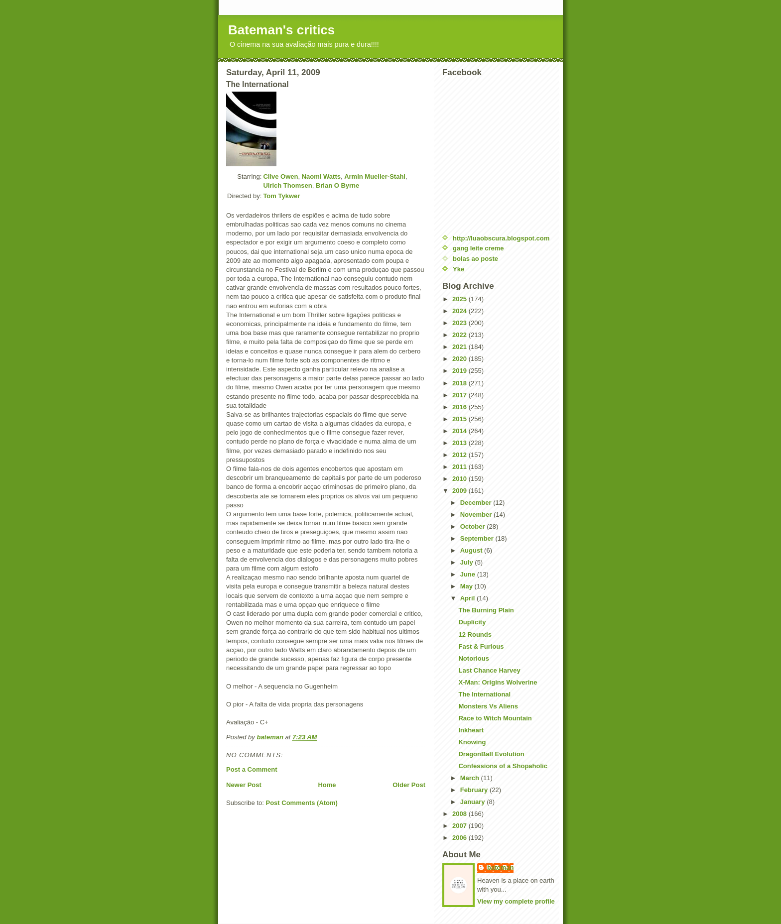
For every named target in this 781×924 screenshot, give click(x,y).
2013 (460, 443)
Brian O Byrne (337, 185)
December (476, 502)
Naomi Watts (321, 176)
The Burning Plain (486, 610)
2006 (460, 837)
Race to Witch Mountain (494, 718)
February (475, 790)
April (468, 598)
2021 (460, 346)
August (472, 550)
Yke (458, 269)
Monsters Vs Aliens (488, 706)
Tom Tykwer (281, 196)
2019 (460, 370)
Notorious (473, 658)
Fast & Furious (481, 646)
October (473, 526)
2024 (460, 311)
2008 (460, 813)
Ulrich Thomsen (287, 185)
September (478, 538)
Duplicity (472, 622)
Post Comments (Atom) (302, 803)
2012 (460, 455)
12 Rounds (474, 634)
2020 (460, 358)
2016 (460, 407)
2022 (460, 335)
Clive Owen (280, 176)
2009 (460, 490)
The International (484, 694)
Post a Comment (251, 769)
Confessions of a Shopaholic (502, 766)
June (468, 574)
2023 (460, 323)
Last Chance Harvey (489, 670)
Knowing (472, 742)
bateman (500, 867)
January (473, 802)
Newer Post (243, 785)
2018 (460, 383)
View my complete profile (516, 901)
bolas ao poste (475, 258)
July (467, 562)
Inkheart (471, 730)
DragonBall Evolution (491, 754)
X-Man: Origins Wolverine (497, 682)
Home (327, 785)
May (467, 586)
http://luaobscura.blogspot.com (501, 238)
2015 (460, 419)
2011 (460, 466)
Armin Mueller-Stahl (374, 176)
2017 (460, 395)
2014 (460, 431)
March (470, 778)
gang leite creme (478, 248)
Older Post (408, 785)
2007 (460, 825)
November (477, 514)
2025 (460, 299)
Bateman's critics (281, 29)
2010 (460, 478)
